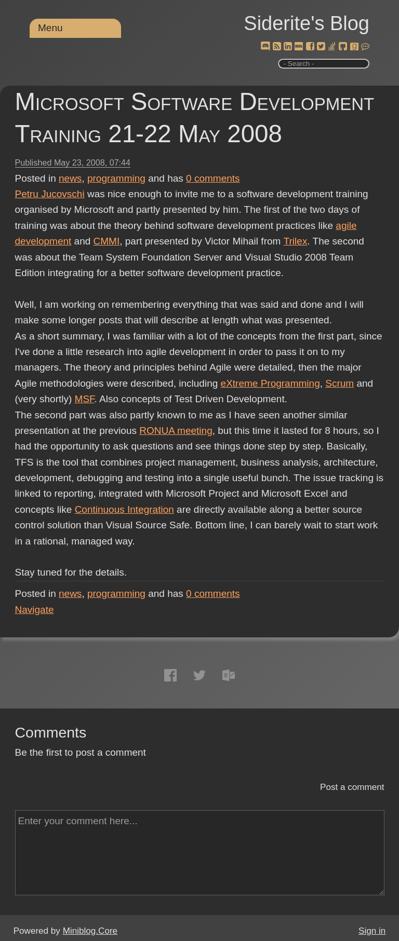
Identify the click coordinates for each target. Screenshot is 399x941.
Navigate (34, 609)
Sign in (371, 931)
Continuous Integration (124, 509)
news (70, 178)
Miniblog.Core (90, 931)
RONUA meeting (175, 430)
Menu (50, 27)
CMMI (107, 241)
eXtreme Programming (270, 383)
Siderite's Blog (306, 23)
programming (116, 178)
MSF (85, 398)
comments (213, 178)
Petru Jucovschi (50, 193)
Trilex (295, 241)
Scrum (339, 383)
